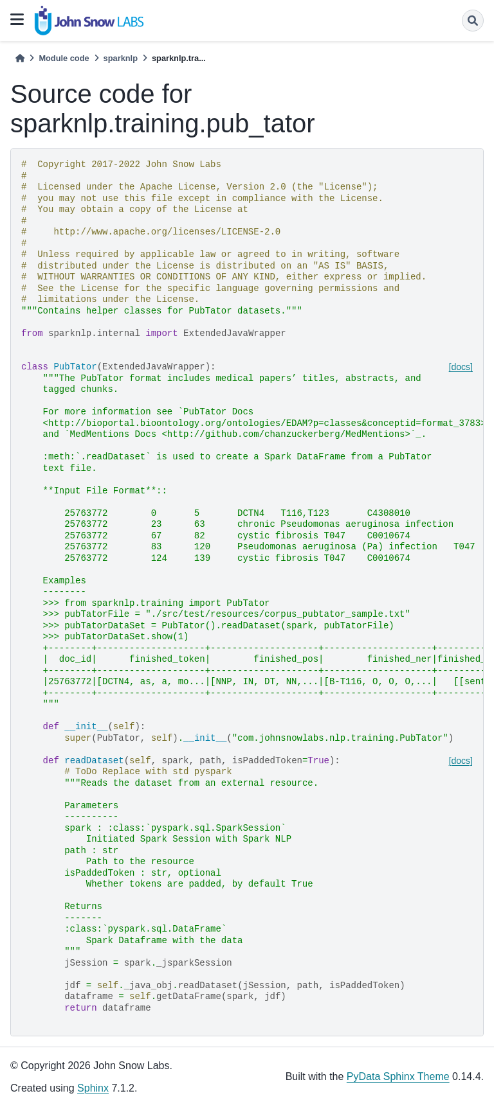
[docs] (461, 367)
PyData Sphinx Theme (398, 1076)
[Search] (473, 20)
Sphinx (93, 1088)
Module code (64, 58)
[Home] (19, 58)
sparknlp (121, 58)
